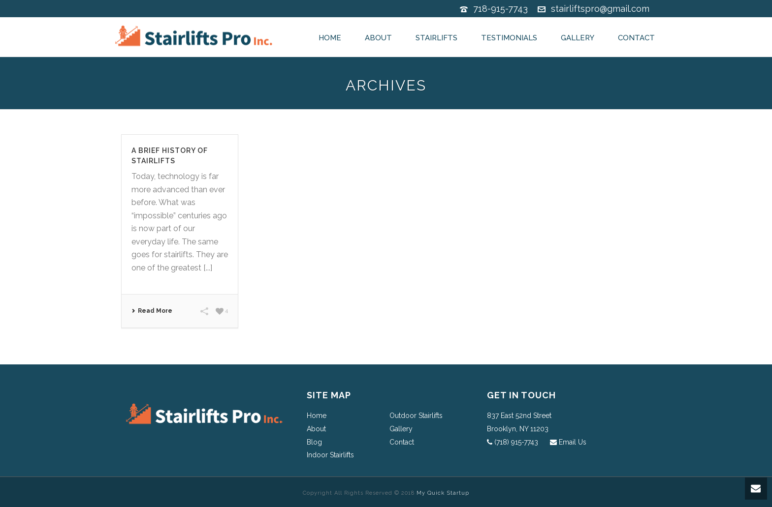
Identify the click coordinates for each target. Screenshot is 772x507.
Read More (151, 311)
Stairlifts (436, 37)
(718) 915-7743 (516, 442)
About (378, 37)
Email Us (572, 442)
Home (330, 37)
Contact (636, 37)
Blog (314, 442)
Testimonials (509, 37)
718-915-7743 (500, 8)
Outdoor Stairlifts (416, 415)
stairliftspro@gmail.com (600, 8)
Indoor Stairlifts (330, 455)
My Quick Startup (443, 493)
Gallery (577, 37)
